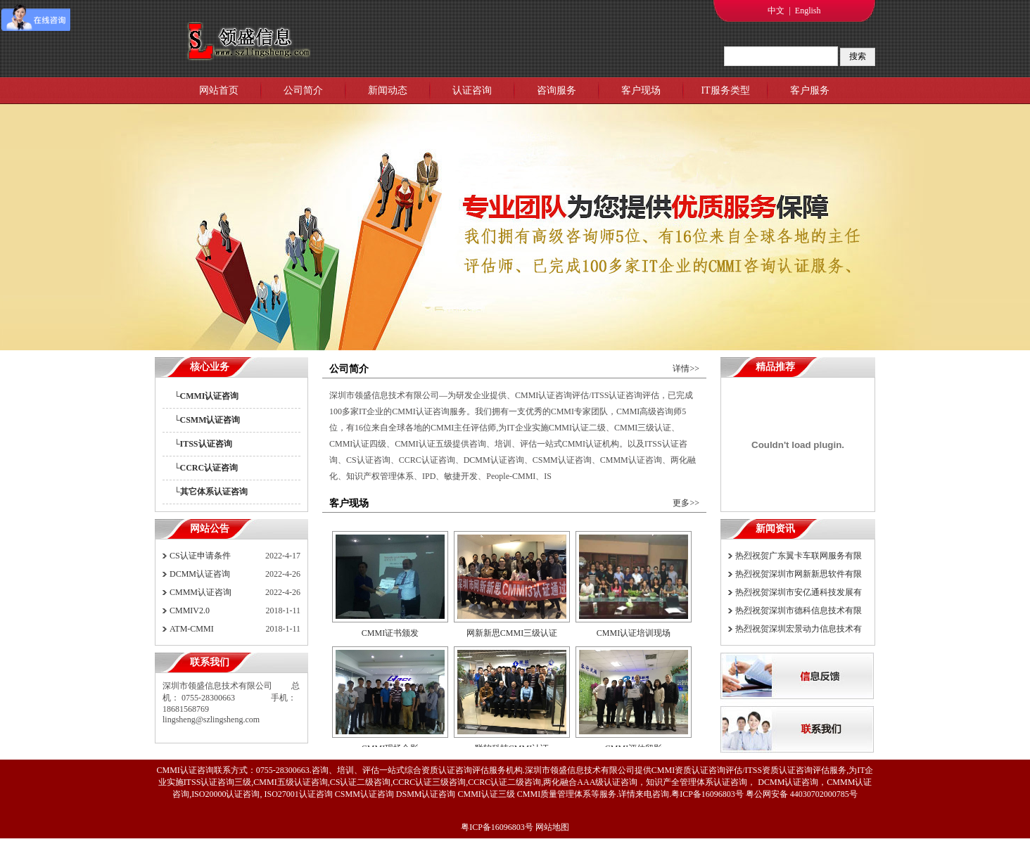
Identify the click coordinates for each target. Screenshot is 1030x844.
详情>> (686, 368)
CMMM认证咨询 (200, 592)
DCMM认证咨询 (200, 574)
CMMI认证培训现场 (633, 636)
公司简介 (303, 90)
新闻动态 (387, 90)
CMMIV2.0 (190, 610)
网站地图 (552, 827)
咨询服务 (556, 90)
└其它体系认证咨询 (211, 492)
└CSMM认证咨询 (207, 420)
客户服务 (809, 90)
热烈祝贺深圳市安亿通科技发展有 (798, 592)
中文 (776, 10)
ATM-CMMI (192, 629)
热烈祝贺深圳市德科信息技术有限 (798, 610)
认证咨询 (472, 90)
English (808, 10)
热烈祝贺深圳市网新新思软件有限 (798, 574)
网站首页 (219, 90)
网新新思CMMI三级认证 (511, 636)
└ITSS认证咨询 (203, 444)
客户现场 (641, 90)
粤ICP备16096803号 (497, 827)
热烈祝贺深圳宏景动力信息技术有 (798, 629)
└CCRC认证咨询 (206, 468)
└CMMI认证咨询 (206, 396)
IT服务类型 (725, 90)
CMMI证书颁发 (390, 636)
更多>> (686, 503)
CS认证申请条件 (200, 556)
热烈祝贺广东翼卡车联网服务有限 (798, 556)
